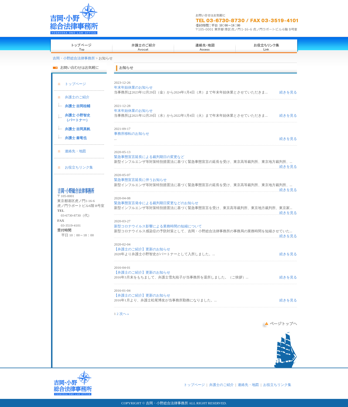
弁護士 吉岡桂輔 (77, 106)
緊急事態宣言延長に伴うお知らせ (140, 180)
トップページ (75, 84)
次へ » (124, 314)
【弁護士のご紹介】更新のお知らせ (142, 249)
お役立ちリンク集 (79, 167)
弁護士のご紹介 (77, 97)
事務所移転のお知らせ (131, 134)
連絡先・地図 (75, 151)
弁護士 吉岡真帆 (77, 129)
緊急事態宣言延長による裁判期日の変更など (149, 157)
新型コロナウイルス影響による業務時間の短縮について (158, 226)
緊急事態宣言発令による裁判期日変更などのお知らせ (156, 203)
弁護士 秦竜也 (76, 138)
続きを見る (288, 92)
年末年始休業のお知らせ (133, 87)
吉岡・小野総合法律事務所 (74, 58)
